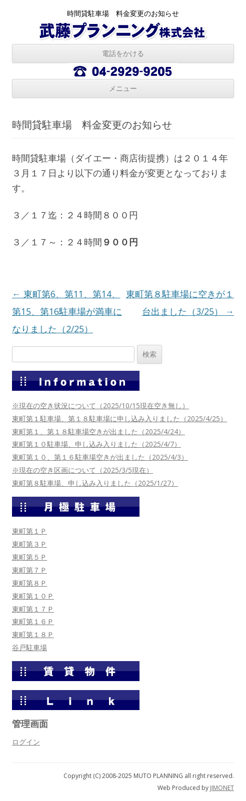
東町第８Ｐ (29, 583)
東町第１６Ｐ (33, 621)
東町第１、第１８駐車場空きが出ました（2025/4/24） (98, 431)
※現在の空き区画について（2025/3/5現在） (82, 470)
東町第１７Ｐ (33, 609)
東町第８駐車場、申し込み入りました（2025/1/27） (95, 483)
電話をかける (123, 53)
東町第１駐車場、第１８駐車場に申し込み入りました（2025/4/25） (119, 418)
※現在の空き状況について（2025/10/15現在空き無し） (100, 405)
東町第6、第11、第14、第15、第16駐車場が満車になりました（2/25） (67, 311)
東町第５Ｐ (29, 557)
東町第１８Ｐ (33, 634)
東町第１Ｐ (29, 531)
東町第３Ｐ (29, 544)
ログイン (26, 742)
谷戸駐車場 (29, 647)
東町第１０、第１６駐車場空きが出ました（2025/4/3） (100, 457)
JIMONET (222, 788)
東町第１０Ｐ (33, 596)
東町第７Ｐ (29, 570)
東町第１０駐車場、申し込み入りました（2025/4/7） (96, 444)
